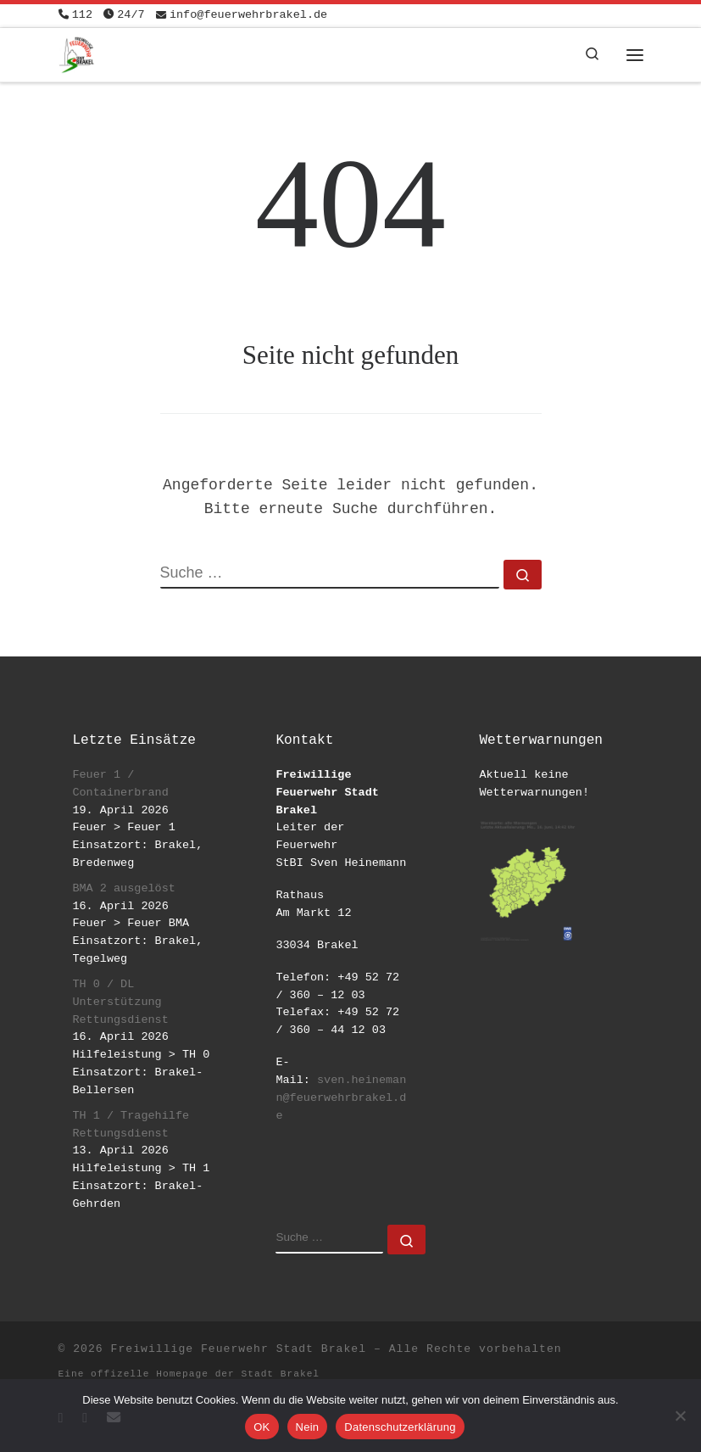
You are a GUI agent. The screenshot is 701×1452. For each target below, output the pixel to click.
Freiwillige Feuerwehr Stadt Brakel (238, 1349)
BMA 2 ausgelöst (123, 888)
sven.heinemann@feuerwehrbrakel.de (340, 1098)
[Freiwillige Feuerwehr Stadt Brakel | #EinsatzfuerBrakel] (76, 53)
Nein (308, 1427)
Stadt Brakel (281, 1374)
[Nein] (679, 1415)
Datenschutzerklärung (399, 1427)
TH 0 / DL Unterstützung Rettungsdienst (120, 1002)
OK (261, 1427)
